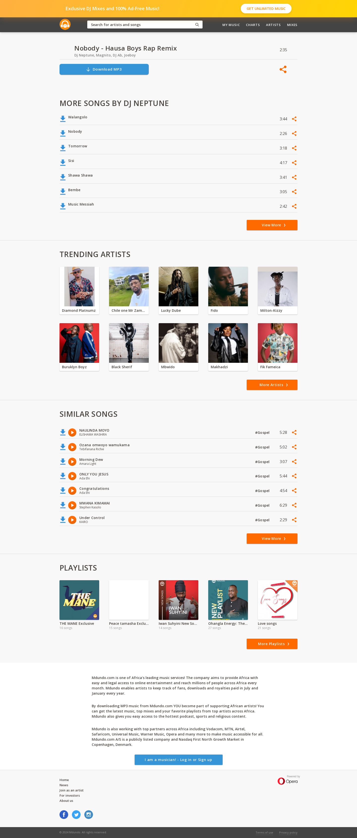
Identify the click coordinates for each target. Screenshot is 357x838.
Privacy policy (288, 832)
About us (66, 800)
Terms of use (264, 832)
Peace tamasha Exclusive (129, 623)
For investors (70, 795)
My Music (231, 25)
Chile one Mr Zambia (129, 310)
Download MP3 (104, 69)
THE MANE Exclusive (77, 623)
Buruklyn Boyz (74, 367)
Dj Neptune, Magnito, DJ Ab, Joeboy (105, 55)
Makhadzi (219, 367)
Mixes (292, 25)
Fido (214, 310)
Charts (253, 25)
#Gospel (263, 432)
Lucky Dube (171, 310)
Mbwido (168, 367)
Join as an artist (72, 790)
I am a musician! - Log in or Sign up (178, 759)
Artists (273, 25)
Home (64, 780)
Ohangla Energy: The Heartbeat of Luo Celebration (228, 623)
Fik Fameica (270, 367)
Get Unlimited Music (266, 8)
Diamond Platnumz (79, 310)
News (64, 785)
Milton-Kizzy (271, 310)
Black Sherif (122, 367)
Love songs (267, 623)
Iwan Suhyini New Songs (178, 623)
